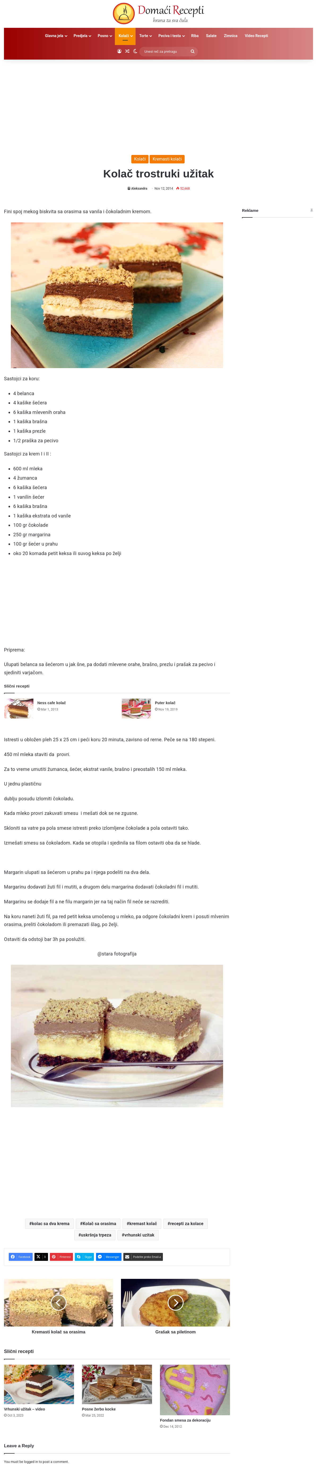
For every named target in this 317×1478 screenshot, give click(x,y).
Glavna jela (54, 36)
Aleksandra (139, 188)
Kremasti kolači (167, 159)
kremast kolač (143, 1223)
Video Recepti (256, 36)
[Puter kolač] (136, 708)
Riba (195, 36)
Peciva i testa (169, 36)
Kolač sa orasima (99, 1223)
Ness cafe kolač (51, 703)
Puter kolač (165, 703)
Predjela (81, 36)
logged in (31, 1462)
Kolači (124, 36)
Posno (103, 36)
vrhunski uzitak (139, 1235)
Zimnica (230, 36)
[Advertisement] (158, 104)
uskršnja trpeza (96, 1235)
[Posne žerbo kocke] (117, 1384)
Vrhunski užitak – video (24, 1409)
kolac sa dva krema (51, 1223)
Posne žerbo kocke (99, 1409)
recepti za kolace (186, 1223)
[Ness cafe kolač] (18, 708)
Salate (211, 36)
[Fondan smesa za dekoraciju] (195, 1390)
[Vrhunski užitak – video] (39, 1384)
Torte (143, 36)
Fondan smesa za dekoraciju (185, 1420)
